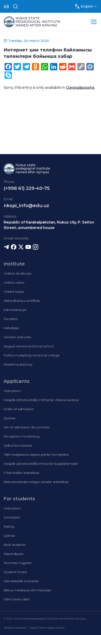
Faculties (11, 319)
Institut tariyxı (14, 292)
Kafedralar (11, 328)
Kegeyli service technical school (29, 346)
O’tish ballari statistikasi (21, 473)
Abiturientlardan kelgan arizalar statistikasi (36, 482)
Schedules (12, 517)
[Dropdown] (6, 6)
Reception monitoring (21, 436)
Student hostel (15, 572)
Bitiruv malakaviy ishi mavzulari (27, 590)
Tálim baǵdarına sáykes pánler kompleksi (36, 454)
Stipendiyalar (14, 554)
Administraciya (15, 310)
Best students (14, 545)
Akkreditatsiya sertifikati (22, 301)
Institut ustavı (14, 282)
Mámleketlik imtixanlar (21, 581)
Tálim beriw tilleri (17, 599)
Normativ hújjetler (18, 563)
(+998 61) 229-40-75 (27, 188)
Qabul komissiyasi (18, 445)
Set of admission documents (26, 427)
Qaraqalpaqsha (80, 87)
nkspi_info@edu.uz (26, 205)
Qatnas (9, 535)
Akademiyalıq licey (18, 364)
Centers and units (17, 337)
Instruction (12, 391)
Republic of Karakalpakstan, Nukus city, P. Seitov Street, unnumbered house (49, 225)
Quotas (9, 418)
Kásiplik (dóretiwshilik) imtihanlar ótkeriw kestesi (41, 400)
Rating (9, 526)
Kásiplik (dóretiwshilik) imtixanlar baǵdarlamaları (41, 464)
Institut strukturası (17, 273)
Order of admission (19, 409)
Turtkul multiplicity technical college (32, 355)
